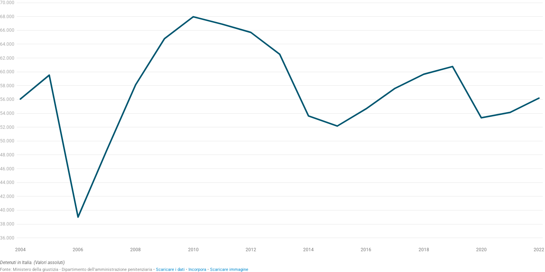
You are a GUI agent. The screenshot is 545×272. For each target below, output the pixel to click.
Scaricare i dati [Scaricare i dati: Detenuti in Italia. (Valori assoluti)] (170, 269)
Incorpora (197, 269)
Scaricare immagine (229, 269)
